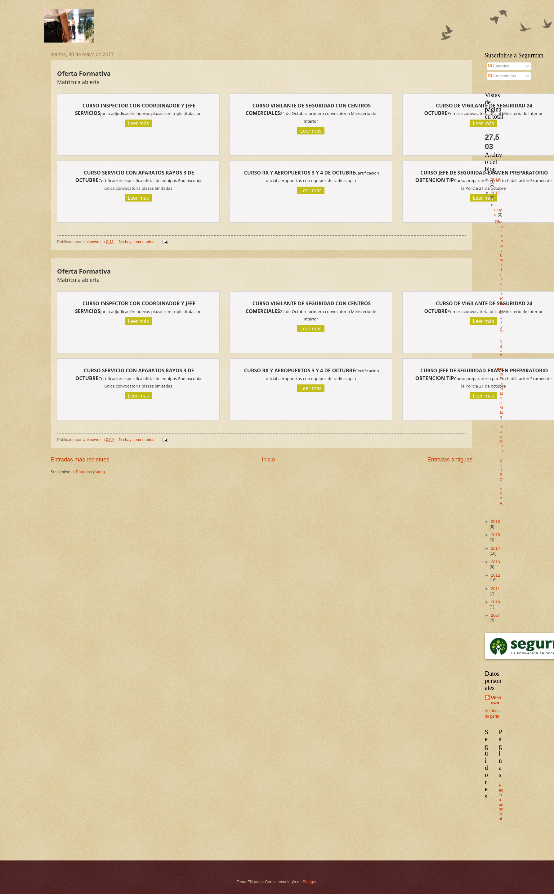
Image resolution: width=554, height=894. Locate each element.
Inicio (268, 459)
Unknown (496, 700)
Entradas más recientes (80, 459)
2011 (495, 588)
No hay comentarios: (138, 241)
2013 (495, 562)
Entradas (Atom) (90, 472)
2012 (495, 575)
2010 (495, 602)
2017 (495, 193)
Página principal (501, 802)
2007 (495, 615)
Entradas (498, 66)
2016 (495, 521)
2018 (495, 179)
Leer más (138, 123)
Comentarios (502, 76)
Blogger (309, 881)
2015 (495, 535)
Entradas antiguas (449, 459)
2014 (495, 548)
